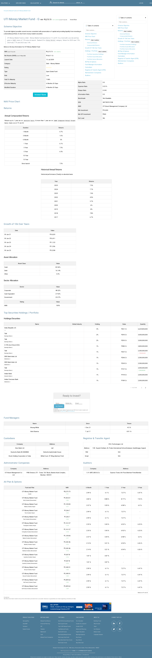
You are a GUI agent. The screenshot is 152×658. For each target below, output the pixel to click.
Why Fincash (97, 623)
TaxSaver (25, 626)
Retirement (43, 631)
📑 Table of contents (125, 18)
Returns (120, 30)
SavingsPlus (26, 621)
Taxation (43, 629)
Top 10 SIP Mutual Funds (64, 626)
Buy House (78, 637)
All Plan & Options (123, 51)
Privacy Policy (66, 654)
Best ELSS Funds (62, 631)
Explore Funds (26, 629)
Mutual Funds (13, 10)
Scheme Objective (123, 25)
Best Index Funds (62, 642)
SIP (41, 626)
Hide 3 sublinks (135, 42)
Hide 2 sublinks (128, 31)
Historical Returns (125, 34)
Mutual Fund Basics (46, 621)
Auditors (120, 63)
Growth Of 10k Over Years (126, 38)
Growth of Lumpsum (81, 623)
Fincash (6, 10)
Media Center (97, 631)
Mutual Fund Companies (47, 637)
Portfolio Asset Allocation (127, 46)
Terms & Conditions (76, 654)
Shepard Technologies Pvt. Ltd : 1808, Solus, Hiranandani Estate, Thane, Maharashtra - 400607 (76, 647)
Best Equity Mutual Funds (64, 634)
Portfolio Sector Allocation (127, 49)
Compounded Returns (126, 36)
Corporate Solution (98, 634)
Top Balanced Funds (63, 629)
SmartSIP (25, 623)
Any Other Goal (79, 642)
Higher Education (80, 631)
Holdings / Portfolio (124, 41)
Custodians (121, 56)
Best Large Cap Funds (63, 637)
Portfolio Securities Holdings (128, 44)
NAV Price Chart (123, 28)
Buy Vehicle (79, 640)
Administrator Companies (126, 61)
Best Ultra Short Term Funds (65, 640)
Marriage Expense (80, 634)
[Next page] (145, 387)
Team (95, 626)
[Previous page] (142, 387)
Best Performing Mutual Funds (66, 621)
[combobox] (61, 3)
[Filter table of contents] (132, 22)
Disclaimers (86, 654)
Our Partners (97, 629)
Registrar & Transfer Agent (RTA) (128, 58)
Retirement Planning (81, 629)
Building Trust (97, 621)
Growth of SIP (79, 626)
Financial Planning (45, 623)
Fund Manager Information (126, 53)
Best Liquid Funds (62, 623)
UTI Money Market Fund (24, 10)
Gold (42, 634)
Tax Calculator (79, 621)
